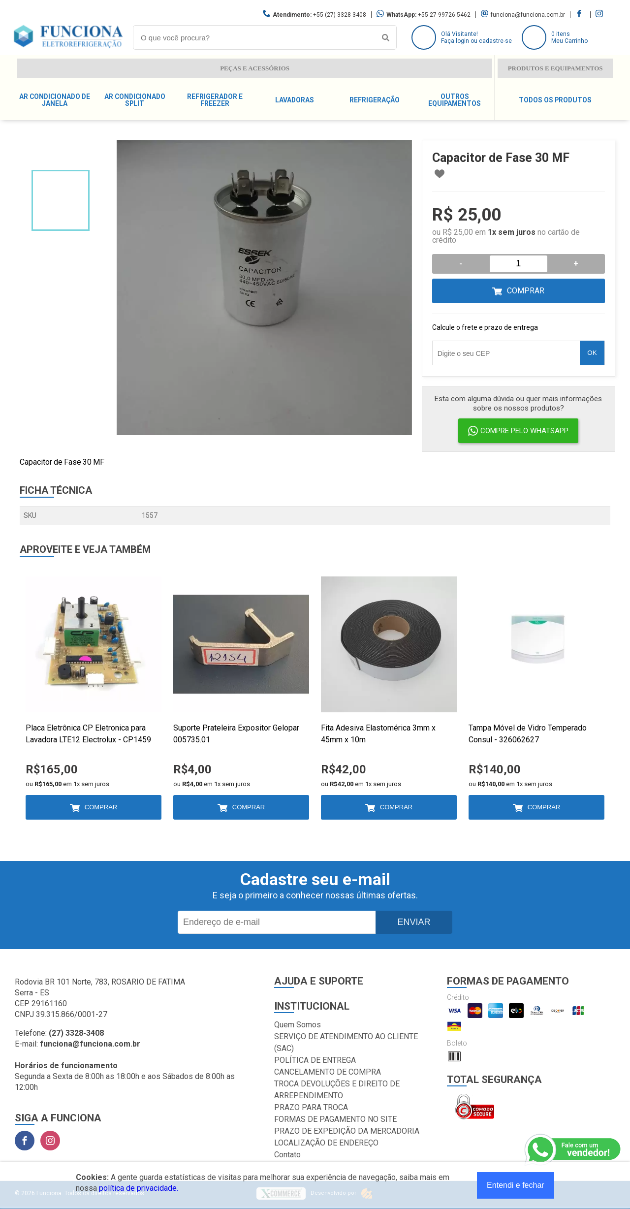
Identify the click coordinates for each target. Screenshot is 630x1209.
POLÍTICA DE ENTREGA (315, 1060)
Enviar (413, 922)
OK (592, 352)
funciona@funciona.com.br (528, 14)
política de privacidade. (138, 1188)
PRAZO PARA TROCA (311, 1107)
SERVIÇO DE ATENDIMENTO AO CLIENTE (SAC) (346, 1042)
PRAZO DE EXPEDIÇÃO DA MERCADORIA (346, 1131)
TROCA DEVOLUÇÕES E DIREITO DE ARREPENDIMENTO (337, 1089)
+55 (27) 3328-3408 (339, 14)
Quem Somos (297, 1024)
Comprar (525, 290)
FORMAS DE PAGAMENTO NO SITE (335, 1119)
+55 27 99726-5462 (444, 14)
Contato (287, 1154)
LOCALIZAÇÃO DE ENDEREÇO (326, 1142)
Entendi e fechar (515, 1185)
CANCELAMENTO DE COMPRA (327, 1072)
